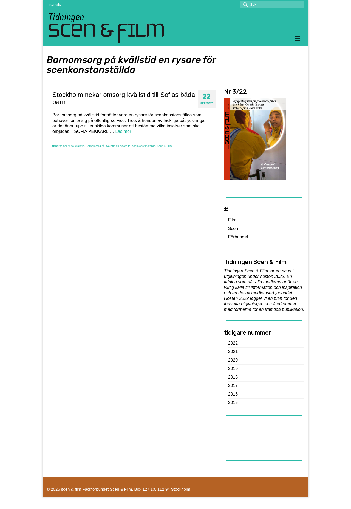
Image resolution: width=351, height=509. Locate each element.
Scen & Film (164, 145)
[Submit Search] (244, 4)
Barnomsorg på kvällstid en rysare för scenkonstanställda (120, 145)
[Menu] (297, 39)
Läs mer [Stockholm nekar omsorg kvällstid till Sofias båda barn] (123, 131)
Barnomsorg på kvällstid (69, 145)
